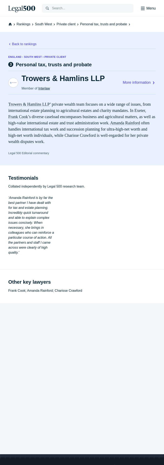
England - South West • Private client (37, 57)
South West (45, 24)
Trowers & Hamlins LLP (63, 78)
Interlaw (44, 88)
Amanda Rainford (125, 123)
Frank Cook (18, 116)
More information (139, 82)
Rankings (25, 24)
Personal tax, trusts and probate (105, 24)
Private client (68, 24)
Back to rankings (22, 44)
